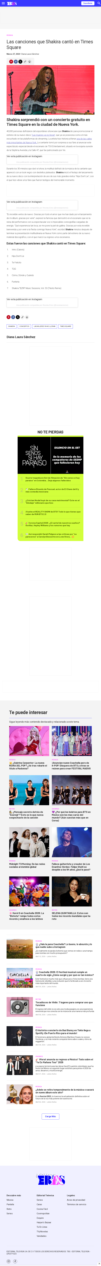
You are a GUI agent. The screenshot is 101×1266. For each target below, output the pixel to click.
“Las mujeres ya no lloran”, (43, 135)
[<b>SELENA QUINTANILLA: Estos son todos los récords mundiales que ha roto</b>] (72, 891)
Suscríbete (87, 3)
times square (65, 326)
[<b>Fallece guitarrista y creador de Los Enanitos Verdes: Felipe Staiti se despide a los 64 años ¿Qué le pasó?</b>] (72, 842)
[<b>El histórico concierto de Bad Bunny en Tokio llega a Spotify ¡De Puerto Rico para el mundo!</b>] (20, 1036)
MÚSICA (10, 35)
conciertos (24, 326)
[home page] (12, 3)
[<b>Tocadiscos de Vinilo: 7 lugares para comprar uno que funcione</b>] (20, 1007)
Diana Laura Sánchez (30, 54)
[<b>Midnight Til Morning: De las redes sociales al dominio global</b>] (29, 842)
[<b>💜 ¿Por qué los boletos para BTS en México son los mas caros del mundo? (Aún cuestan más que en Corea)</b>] (72, 790)
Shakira (11, 326)
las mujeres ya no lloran (44, 326)
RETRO (12, 809)
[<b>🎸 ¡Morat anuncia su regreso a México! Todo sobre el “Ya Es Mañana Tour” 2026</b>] (20, 1065)
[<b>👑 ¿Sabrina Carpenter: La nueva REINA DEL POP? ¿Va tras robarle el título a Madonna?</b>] (29, 741)
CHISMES (55, 809)
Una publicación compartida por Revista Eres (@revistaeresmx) (42, 162)
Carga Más (50, 1116)
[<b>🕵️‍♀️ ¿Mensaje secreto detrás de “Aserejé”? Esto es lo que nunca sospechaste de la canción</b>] (29, 790)
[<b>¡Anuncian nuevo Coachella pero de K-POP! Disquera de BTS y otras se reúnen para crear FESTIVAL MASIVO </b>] (72, 741)
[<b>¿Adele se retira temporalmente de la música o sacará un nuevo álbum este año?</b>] (20, 1094)
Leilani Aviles (52, 956)
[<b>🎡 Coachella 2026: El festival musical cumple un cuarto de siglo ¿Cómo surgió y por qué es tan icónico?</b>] (20, 978)
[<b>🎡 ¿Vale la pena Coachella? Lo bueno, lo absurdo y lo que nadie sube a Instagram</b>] (20, 949)
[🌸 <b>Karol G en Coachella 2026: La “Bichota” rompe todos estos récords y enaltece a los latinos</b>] (29, 891)
